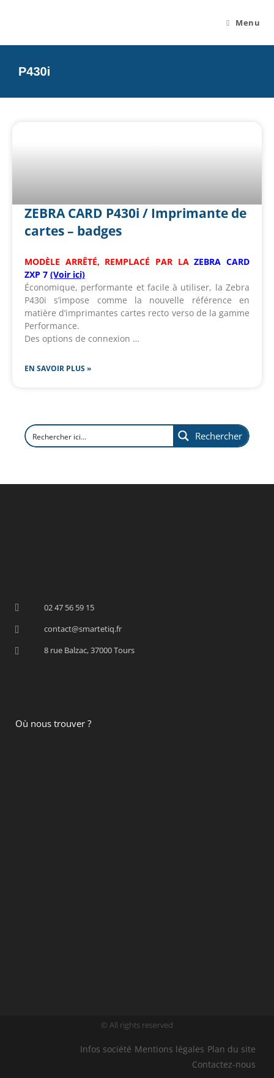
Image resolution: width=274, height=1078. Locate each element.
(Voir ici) (67, 274)
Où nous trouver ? (53, 723)
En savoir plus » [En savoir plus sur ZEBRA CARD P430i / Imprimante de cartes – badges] (57, 368)
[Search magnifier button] (210, 435)
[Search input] (89, 436)
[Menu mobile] (243, 22)
